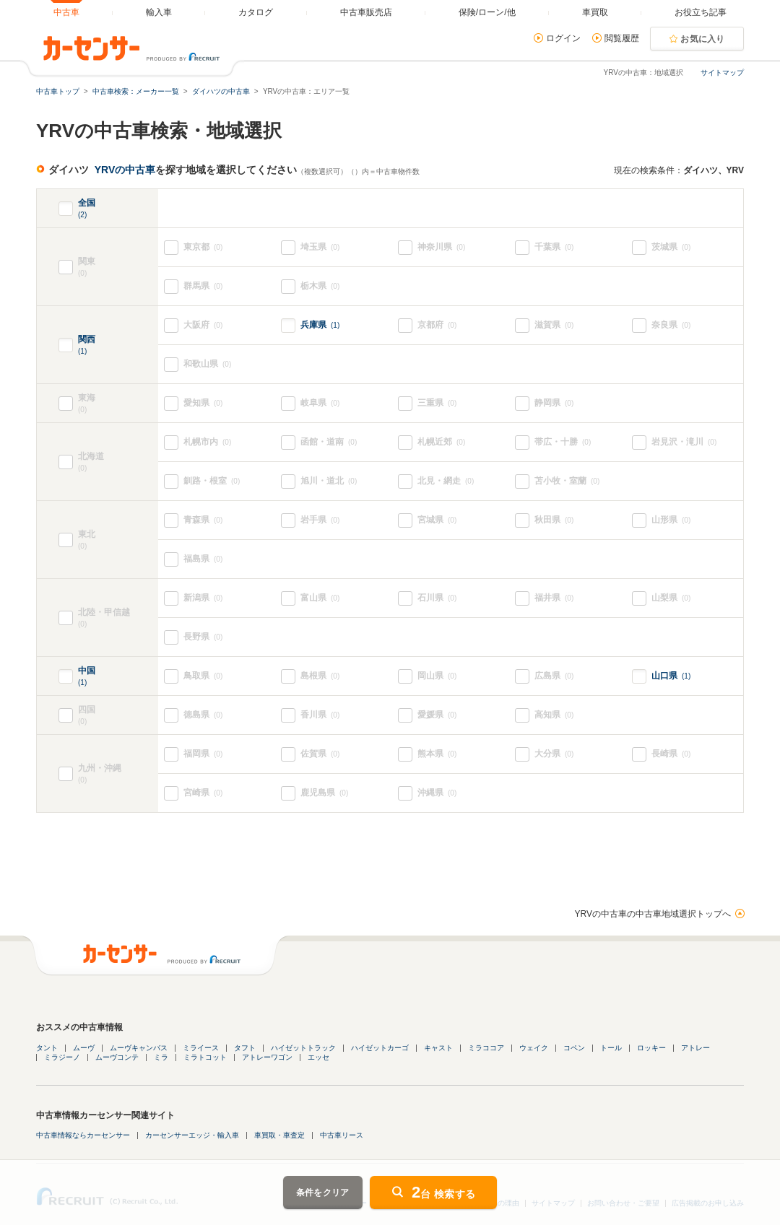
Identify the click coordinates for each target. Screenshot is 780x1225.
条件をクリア (323, 1192)
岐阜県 (319, 403)
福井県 (553, 598)
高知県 (553, 715)
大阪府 (202, 325)
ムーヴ (84, 1048)
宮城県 (436, 520)
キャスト (438, 1048)
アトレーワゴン (267, 1057)
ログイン (563, 38)
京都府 (436, 325)
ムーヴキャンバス (139, 1048)
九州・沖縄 (118, 774)
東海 (97, 404)
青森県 (202, 520)
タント (47, 1048)
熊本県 (436, 754)
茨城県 (670, 247)
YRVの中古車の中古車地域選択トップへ (653, 914)
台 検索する (443, 1192)
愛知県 (202, 403)
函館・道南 (328, 442)
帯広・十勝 (562, 442)
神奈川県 (441, 247)
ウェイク (533, 1048)
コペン (574, 1048)
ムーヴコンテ (117, 1057)
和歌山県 (207, 364)
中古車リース (341, 1135)
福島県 (202, 559)
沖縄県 (436, 793)
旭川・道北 (328, 481)
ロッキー (651, 1048)
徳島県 (202, 715)
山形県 (670, 520)
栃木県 (319, 286)
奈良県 (670, 325)
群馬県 (202, 286)
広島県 (553, 676)
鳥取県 (202, 676)
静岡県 (553, 403)
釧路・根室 (211, 481)
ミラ (161, 1057)
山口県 (670, 676)
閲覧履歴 (621, 38)
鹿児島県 (324, 793)
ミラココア (486, 1048)
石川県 (436, 598)
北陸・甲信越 (118, 618)
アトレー (695, 1048)
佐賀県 (319, 754)
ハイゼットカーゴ (380, 1048)
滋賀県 (553, 325)
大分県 (553, 754)
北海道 (118, 462)
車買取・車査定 (279, 1135)
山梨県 (670, 598)
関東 (118, 267)
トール (611, 1048)
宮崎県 (202, 793)
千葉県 (553, 247)
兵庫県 (319, 325)
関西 (86, 345)
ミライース (201, 1048)
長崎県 (670, 754)
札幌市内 (207, 442)
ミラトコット (205, 1057)
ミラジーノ (62, 1057)
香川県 (319, 715)
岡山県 (436, 676)
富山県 (319, 598)
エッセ (318, 1057)
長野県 (202, 637)
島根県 (319, 676)
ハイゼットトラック (303, 1048)
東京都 (202, 247)
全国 (86, 209)
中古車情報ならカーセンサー (83, 1135)
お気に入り (702, 39)
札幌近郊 (441, 442)
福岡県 (202, 754)
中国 (86, 677)
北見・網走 (445, 481)
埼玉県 (319, 247)
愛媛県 (436, 715)
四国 (97, 716)
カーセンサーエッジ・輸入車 (192, 1135)
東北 (118, 540)
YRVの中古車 (125, 169)
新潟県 (202, 598)
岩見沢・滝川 (683, 442)
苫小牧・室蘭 (566, 481)
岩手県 (319, 520)
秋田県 (553, 520)
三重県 (436, 403)
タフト (245, 1048)
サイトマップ (722, 73)
